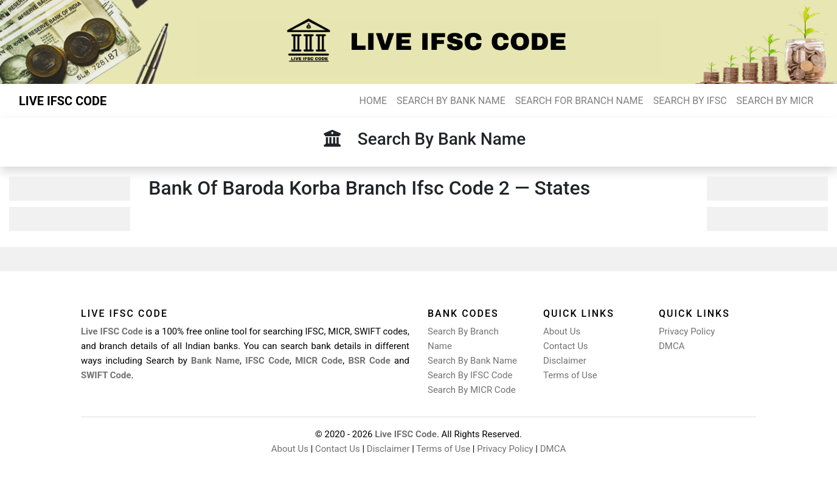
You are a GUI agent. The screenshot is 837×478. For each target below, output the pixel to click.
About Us (561, 331)
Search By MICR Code (472, 389)
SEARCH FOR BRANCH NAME (579, 100)
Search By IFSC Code (470, 375)
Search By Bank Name (472, 360)
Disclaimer (564, 360)
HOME (373, 100)
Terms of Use (570, 375)
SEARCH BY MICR (775, 100)
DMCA (672, 346)
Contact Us (565, 346)
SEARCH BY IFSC (690, 100)
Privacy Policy (687, 331)
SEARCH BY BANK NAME (451, 100)
